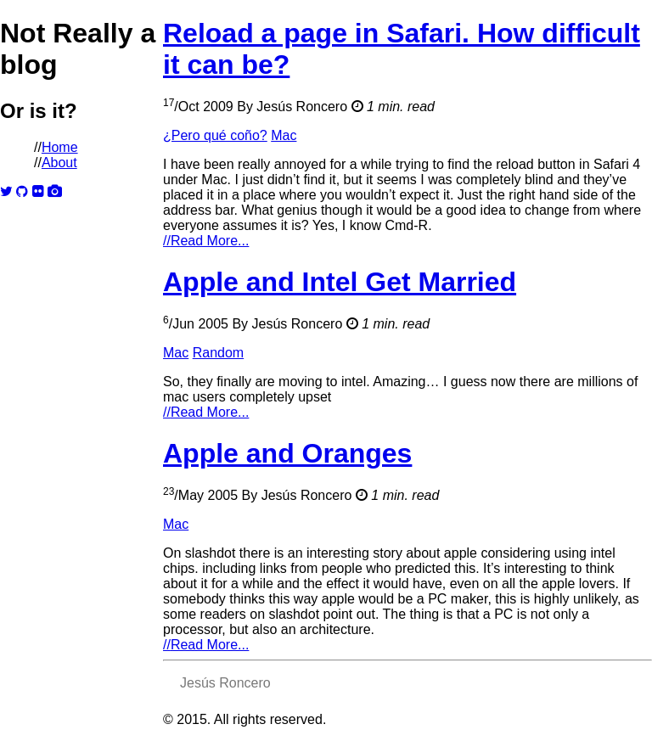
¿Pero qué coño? (215, 135)
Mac (283, 135)
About (59, 162)
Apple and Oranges (287, 453)
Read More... (206, 240)
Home (60, 147)
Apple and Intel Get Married (339, 282)
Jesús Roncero (301, 106)
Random (218, 352)
